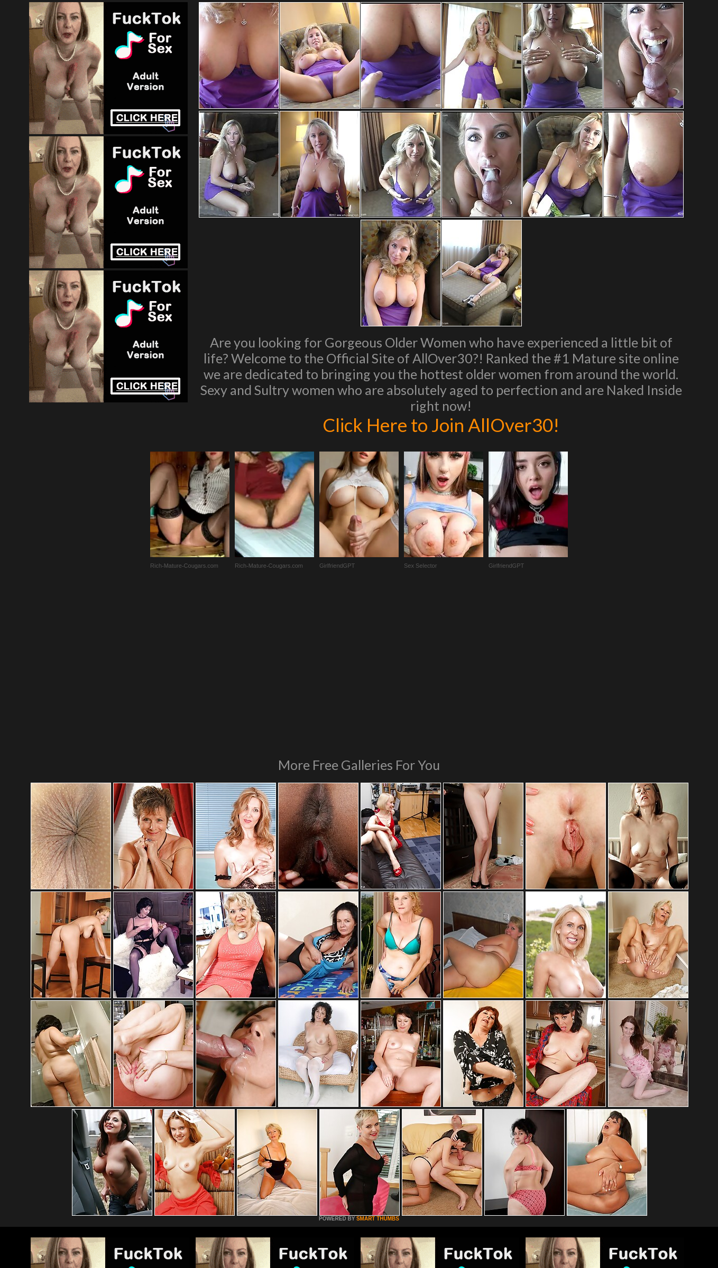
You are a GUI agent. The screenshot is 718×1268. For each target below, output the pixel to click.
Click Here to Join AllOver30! (441, 425)
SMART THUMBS (377, 1074)
